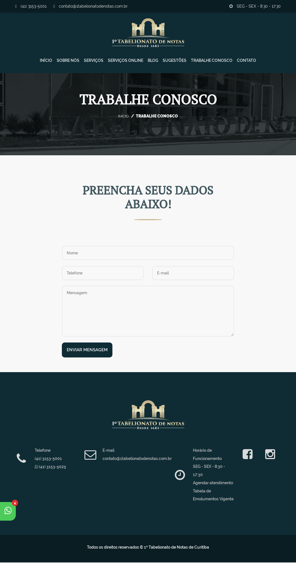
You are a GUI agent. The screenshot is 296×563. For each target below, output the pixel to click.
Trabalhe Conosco (211, 61)
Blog (153, 61)
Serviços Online (125, 61)
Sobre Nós (68, 61)
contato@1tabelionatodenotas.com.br (90, 6)
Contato (246, 61)
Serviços (93, 61)
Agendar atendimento (213, 483)
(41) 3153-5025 (50, 467)
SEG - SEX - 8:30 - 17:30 (255, 6)
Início (46, 61)
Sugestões (174, 61)
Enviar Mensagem (87, 350)
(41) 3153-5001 (31, 6)
